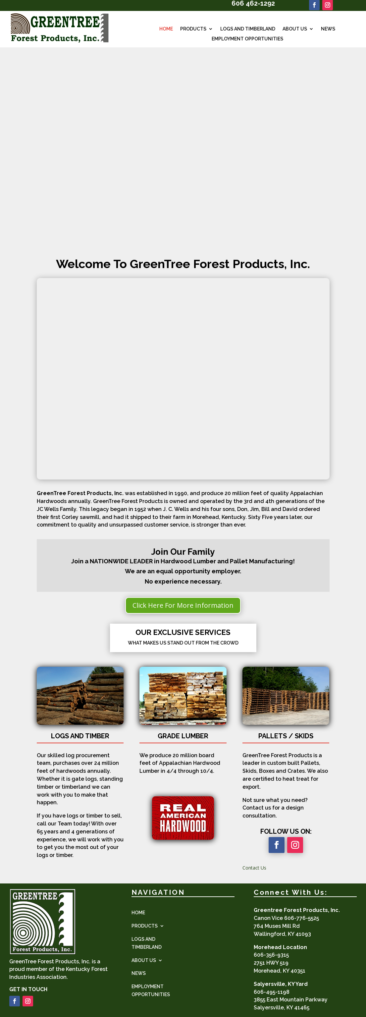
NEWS (328, 29)
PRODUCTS (193, 29)
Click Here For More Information (183, 605)
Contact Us (254, 868)
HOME (166, 29)
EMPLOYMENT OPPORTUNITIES (247, 38)
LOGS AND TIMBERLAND (247, 29)
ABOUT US (295, 29)
